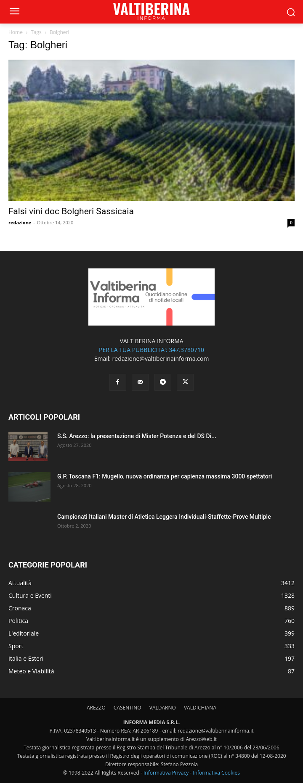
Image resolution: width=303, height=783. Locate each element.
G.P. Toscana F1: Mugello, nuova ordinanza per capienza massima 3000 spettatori (164, 476)
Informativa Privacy (166, 772)
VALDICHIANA (200, 707)
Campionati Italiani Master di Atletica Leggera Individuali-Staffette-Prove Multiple (164, 516)
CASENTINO (127, 707)
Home (15, 32)
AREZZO (96, 707)
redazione (19, 222)
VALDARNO (162, 707)
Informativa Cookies (216, 772)
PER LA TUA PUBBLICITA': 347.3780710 (151, 350)
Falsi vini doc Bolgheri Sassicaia (71, 211)
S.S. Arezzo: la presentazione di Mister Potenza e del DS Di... (136, 436)
